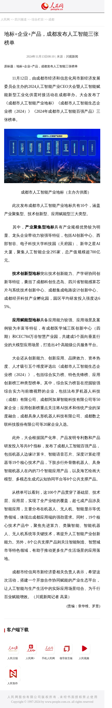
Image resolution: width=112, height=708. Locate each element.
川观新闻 (72, 56)
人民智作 (13, 675)
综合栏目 (38, 19)
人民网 (5, 19)
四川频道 (21, 19)
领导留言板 (66, 650)
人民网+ (30, 650)
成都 (51, 19)
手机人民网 (48, 650)
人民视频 (84, 650)
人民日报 (13, 650)
